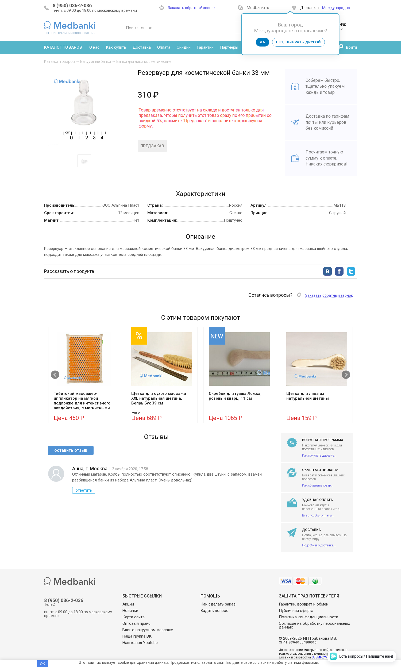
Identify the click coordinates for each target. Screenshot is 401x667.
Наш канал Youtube (140, 642)
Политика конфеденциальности (308, 617)
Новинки (130, 610)
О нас (94, 47)
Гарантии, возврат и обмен (303, 604)
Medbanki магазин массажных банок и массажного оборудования (69, 27)
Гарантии (205, 47)
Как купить (116, 47)
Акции (128, 604)
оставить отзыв (70, 450)
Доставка (142, 47)
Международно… (337, 8)
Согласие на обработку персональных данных (314, 625)
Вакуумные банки (95, 61)
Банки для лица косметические (143, 61)
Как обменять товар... (317, 485)
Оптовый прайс (136, 623)
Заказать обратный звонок (191, 8)
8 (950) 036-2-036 (72, 5)
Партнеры (229, 47)
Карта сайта (133, 617)
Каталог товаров (63, 47)
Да (262, 42)
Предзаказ (152, 146)
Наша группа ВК (137, 636)
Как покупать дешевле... (319, 455)
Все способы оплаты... (318, 515)
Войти (351, 47)
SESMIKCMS (320, 657)
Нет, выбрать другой (298, 42)
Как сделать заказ (218, 604)
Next (346, 375)
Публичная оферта (296, 610)
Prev (55, 375)
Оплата (163, 47)
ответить (83, 490)
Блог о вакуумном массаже (147, 629)
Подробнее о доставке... (319, 545)
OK (42, 664)
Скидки (184, 47)
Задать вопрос (214, 610)
